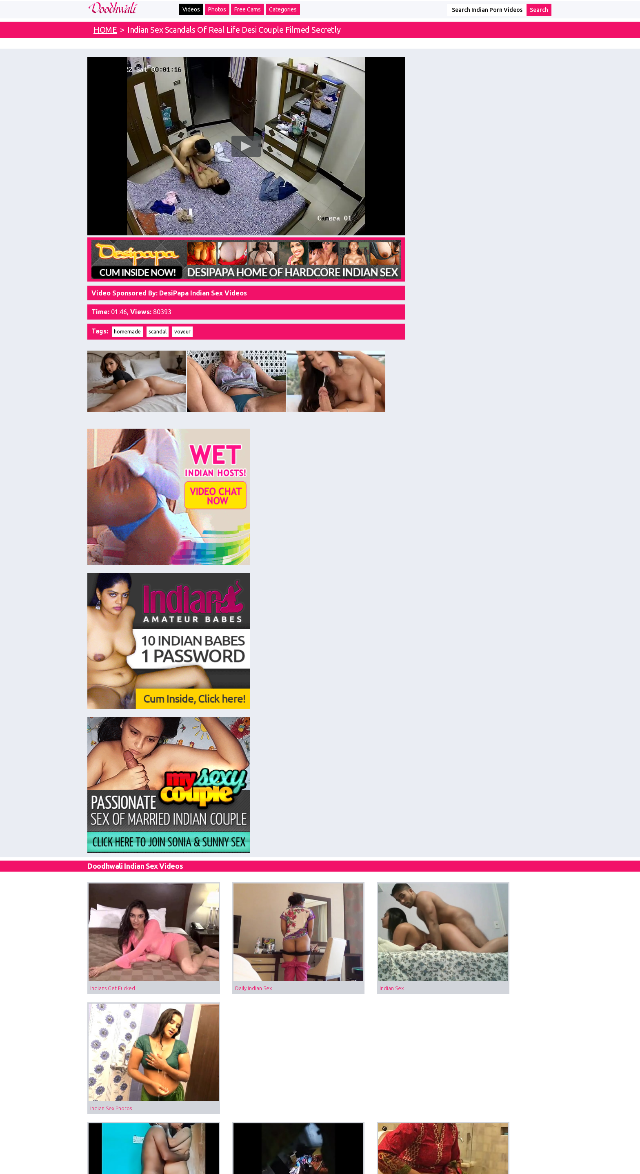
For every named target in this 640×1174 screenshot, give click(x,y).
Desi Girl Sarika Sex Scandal (122, 969)
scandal (158, 323)
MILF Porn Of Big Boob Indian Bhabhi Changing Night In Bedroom (381, 969)
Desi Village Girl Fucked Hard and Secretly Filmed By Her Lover (501, 767)
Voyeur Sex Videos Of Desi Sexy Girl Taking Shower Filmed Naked (381, 868)
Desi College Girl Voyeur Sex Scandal (492, 868)
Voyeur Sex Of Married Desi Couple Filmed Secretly (262, 666)
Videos (191, 9)
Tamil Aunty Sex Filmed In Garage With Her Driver (142, 767)
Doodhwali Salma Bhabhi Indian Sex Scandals (501, 666)
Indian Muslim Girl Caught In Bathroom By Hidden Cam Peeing (381, 666)
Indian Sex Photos (469, 565)
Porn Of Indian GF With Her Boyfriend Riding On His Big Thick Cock (262, 868)
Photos (217, 9)
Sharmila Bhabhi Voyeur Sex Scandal (491, 969)
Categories (283, 9)
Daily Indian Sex (228, 565)
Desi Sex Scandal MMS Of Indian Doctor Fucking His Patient (262, 969)
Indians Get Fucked (112, 565)
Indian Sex (341, 565)
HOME (105, 29)
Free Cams (247, 9)
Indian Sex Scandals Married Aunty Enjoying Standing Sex (142, 666)
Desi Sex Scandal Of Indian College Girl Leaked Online (142, 868)
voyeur (182, 323)
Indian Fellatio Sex (350, 767)
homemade (127, 323)
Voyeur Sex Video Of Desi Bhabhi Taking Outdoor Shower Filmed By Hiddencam (262, 767)
